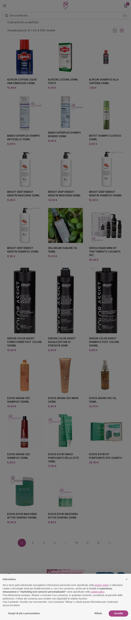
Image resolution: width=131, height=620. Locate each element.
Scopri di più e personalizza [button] (24, 613)
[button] (126, 579)
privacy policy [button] (102, 585)
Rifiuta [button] (98, 613)
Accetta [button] (118, 613)
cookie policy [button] (97, 591)
